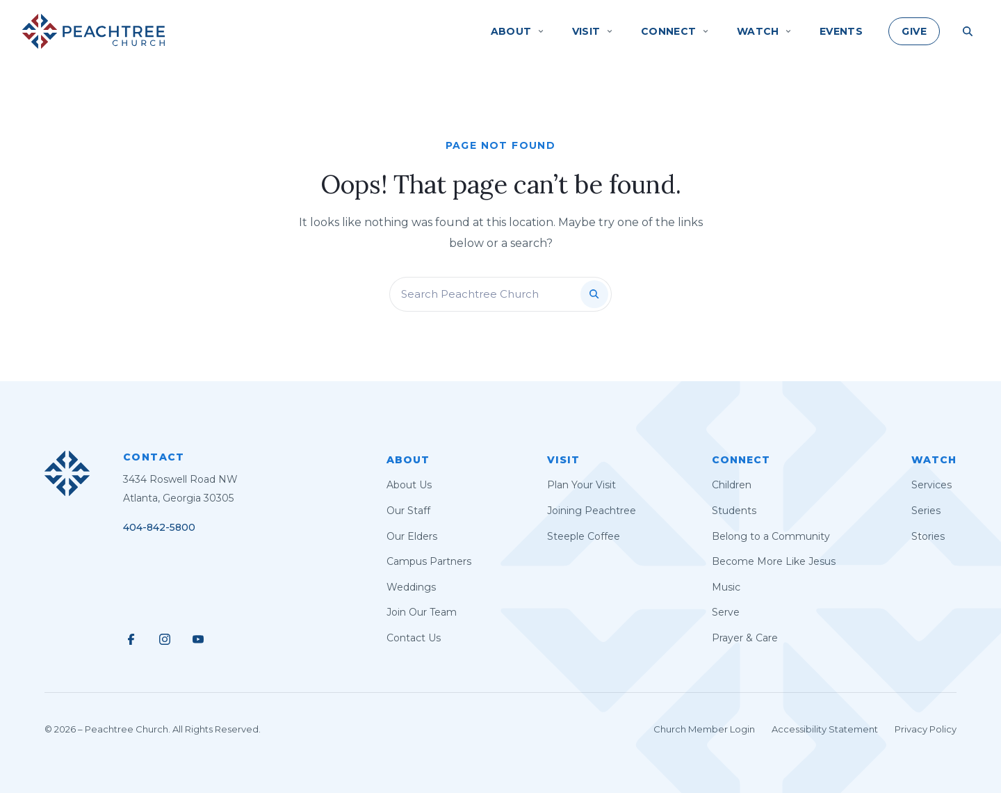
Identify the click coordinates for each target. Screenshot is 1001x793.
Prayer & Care (745, 638)
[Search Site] (968, 31)
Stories (928, 536)
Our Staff (408, 510)
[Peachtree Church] (93, 31)
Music (726, 587)
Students (734, 510)
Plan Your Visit (581, 485)
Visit (563, 460)
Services (931, 485)
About (408, 460)
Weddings (411, 587)
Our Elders (411, 536)
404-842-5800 (159, 527)
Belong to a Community (771, 536)
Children (731, 485)
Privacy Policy (926, 729)
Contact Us (413, 638)
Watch (934, 460)
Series (926, 510)
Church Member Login (704, 729)
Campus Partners (428, 561)
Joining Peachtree (591, 510)
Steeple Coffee (583, 536)
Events (841, 31)
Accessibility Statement (825, 729)
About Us (409, 485)
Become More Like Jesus (774, 561)
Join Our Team (421, 612)
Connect (741, 460)
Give (914, 31)
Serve (726, 612)
